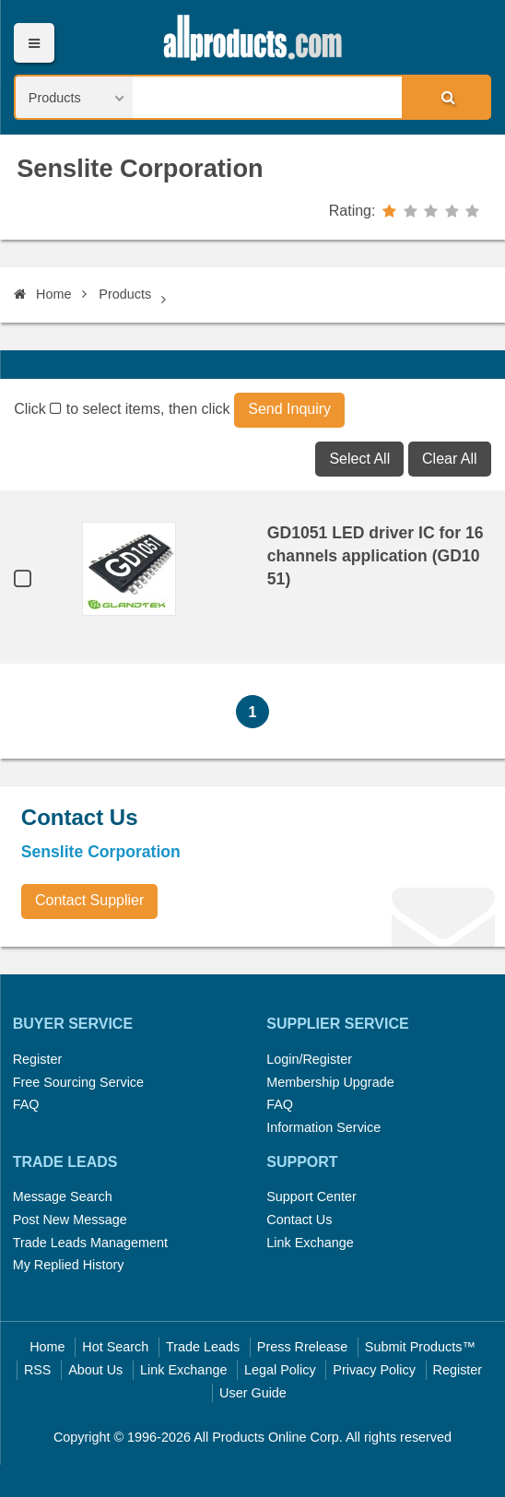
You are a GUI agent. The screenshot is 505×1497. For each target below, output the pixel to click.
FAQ (26, 1104)
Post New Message (70, 1219)
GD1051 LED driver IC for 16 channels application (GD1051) (375, 556)
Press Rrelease (302, 1346)
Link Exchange (309, 1242)
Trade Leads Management (90, 1242)
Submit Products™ (420, 1346)
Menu (34, 43)
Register (38, 1059)
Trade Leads (203, 1346)
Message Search (62, 1196)
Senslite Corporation (140, 168)
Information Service (323, 1127)
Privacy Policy (374, 1369)
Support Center (311, 1196)
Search (445, 97)
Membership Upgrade (329, 1082)
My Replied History (68, 1264)
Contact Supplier (89, 900)
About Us (95, 1369)
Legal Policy (280, 1369)
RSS (38, 1369)
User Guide (253, 1392)
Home (42, 294)
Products (125, 294)
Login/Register (309, 1059)
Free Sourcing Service (78, 1082)
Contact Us (299, 1219)
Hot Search (115, 1346)
